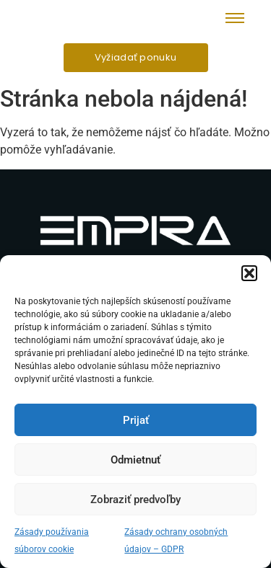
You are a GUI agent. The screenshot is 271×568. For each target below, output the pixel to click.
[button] (249, 273)
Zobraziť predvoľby (135, 499)
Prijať (136, 420)
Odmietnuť (135, 459)
